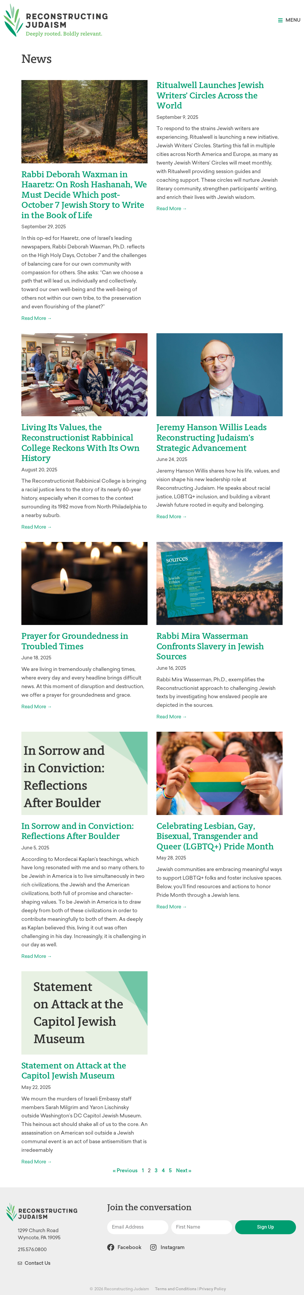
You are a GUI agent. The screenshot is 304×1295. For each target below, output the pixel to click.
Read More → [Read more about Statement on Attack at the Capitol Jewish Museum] (36, 1162)
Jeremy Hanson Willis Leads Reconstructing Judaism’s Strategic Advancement (211, 437)
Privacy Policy (212, 1289)
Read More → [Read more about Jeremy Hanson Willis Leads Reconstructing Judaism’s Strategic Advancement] (171, 516)
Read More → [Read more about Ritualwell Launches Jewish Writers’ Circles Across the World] (171, 208)
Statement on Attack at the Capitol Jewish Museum (73, 1070)
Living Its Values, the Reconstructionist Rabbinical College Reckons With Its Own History (80, 442)
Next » (183, 1170)
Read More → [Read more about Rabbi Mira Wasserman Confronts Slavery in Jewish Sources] (171, 717)
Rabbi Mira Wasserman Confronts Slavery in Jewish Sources (210, 646)
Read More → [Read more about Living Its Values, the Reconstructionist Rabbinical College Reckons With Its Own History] (36, 527)
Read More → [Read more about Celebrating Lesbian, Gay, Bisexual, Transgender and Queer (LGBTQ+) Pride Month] (171, 907)
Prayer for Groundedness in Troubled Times (74, 641)
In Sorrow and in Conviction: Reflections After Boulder (77, 831)
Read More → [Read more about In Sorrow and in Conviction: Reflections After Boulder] (36, 956)
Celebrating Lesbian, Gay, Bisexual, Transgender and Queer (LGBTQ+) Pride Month (215, 836)
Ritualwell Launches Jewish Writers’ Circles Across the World (210, 95)
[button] (289, 20)
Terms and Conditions (176, 1289)
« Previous (125, 1170)
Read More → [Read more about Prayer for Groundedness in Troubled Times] (36, 706)
